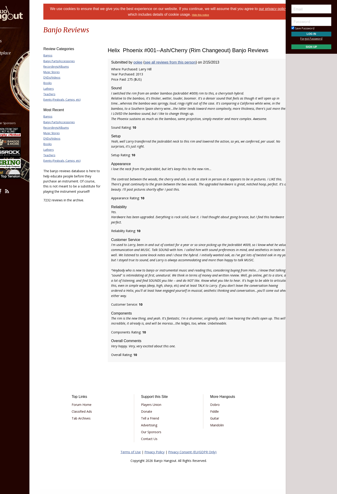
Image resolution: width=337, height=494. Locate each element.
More (14, 89)
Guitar (211, 423)
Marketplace (21, 53)
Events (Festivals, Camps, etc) (73, 100)
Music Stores (63, 72)
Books (59, 83)
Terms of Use (130, 457)
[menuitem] (25, 41)
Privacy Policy (154, 457)
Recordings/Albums (67, 67)
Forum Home (91, 409)
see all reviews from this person (175, 62)
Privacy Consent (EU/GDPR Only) (192, 457)
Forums (17, 41)
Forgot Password (311, 39)
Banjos (59, 55)
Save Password (302, 28)
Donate (149, 416)
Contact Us (152, 444)
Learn (15, 65)
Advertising (152, 430)
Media (15, 77)
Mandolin (214, 430)
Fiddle (211, 416)
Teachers (61, 94)
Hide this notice (211, 14)
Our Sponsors (154, 437)
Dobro (212, 409)
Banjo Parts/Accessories (70, 61)
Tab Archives (90, 423)
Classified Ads (91, 416)
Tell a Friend (153, 423)
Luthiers (60, 89)
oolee (143, 62)
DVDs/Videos (63, 77)
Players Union (154, 409)
